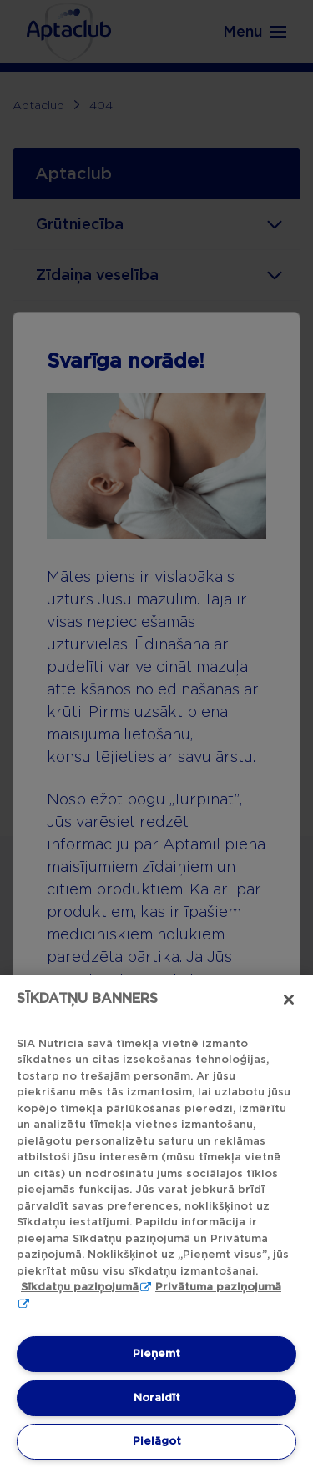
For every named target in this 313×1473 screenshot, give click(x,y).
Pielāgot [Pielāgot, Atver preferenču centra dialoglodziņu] (157, 1441)
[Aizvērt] (288, 999)
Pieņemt (156, 1353)
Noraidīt (157, 1397)
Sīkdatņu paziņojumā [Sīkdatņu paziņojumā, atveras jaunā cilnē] (80, 1286)
